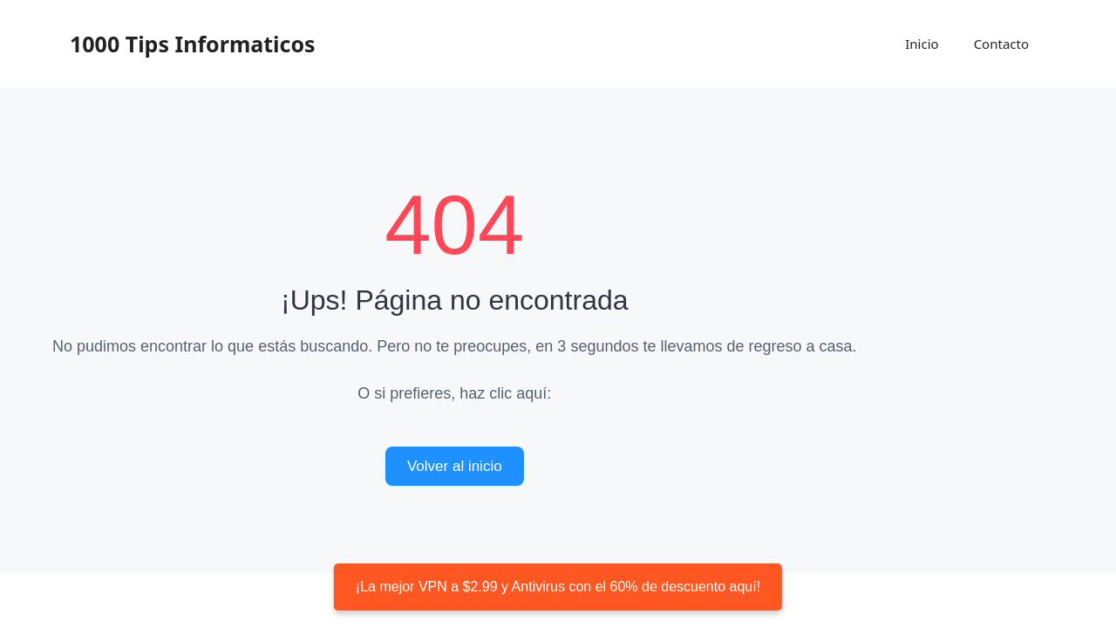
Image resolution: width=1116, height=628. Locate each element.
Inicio (921, 43)
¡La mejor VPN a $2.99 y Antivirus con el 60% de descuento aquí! (558, 586)
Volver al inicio (454, 466)
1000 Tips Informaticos (193, 43)
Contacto (1001, 43)
